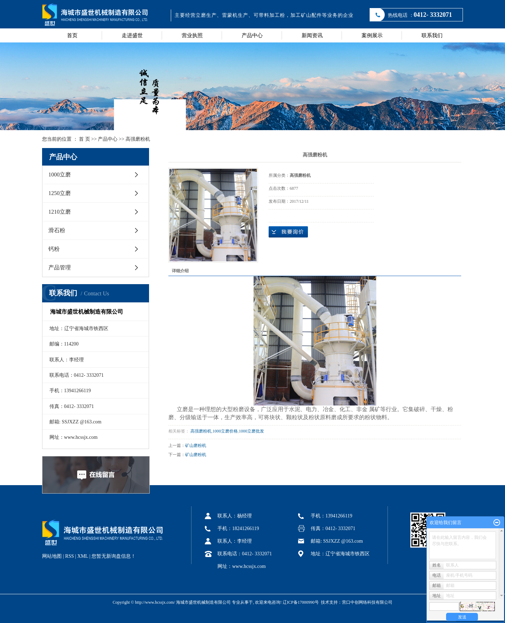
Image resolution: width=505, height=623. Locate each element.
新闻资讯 (312, 35)
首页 (72, 35)
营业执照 (192, 35)
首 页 (84, 139)
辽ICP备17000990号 (301, 602)
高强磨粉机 (138, 139)
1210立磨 (59, 212)
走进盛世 (132, 35)
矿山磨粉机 (195, 445)
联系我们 (432, 35)
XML (83, 556)
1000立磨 (59, 174)
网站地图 (52, 556)
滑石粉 (56, 230)
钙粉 (54, 249)
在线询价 (288, 231)
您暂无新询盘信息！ (114, 556)
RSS (69, 556)
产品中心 (252, 35)
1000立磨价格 (225, 431)
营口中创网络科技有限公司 (367, 602)
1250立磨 (59, 193)
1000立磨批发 (251, 431)
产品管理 (59, 267)
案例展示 (372, 35)
